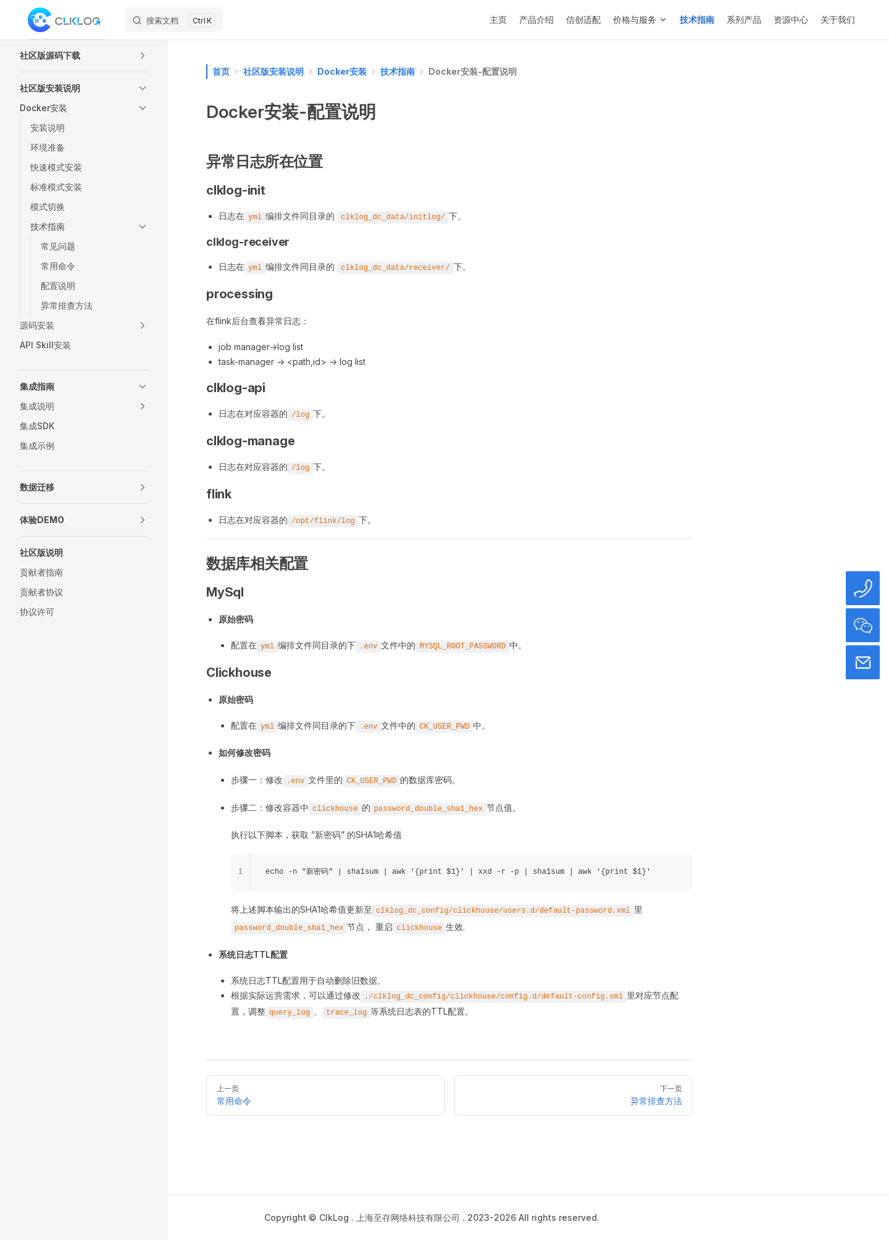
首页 (221, 71)
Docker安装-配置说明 (472, 71)
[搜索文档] (174, 19)
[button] (84, 55)
